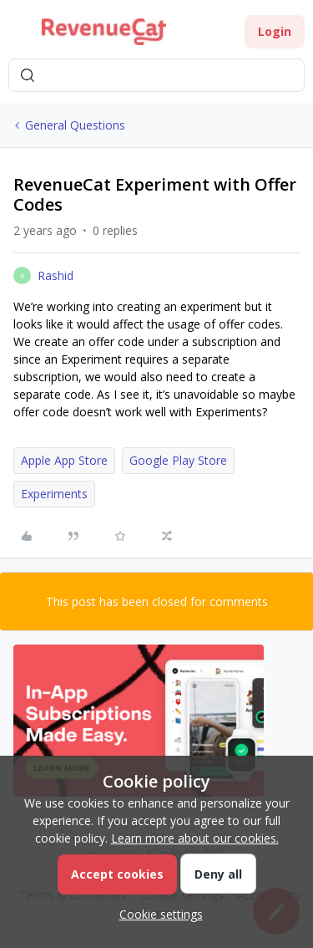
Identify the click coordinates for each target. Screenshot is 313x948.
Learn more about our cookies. (195, 838)
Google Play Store (178, 460)
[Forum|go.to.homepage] (104, 31)
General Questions (75, 125)
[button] (18, 35)
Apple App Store (64, 460)
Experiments (54, 494)
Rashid (55, 275)
